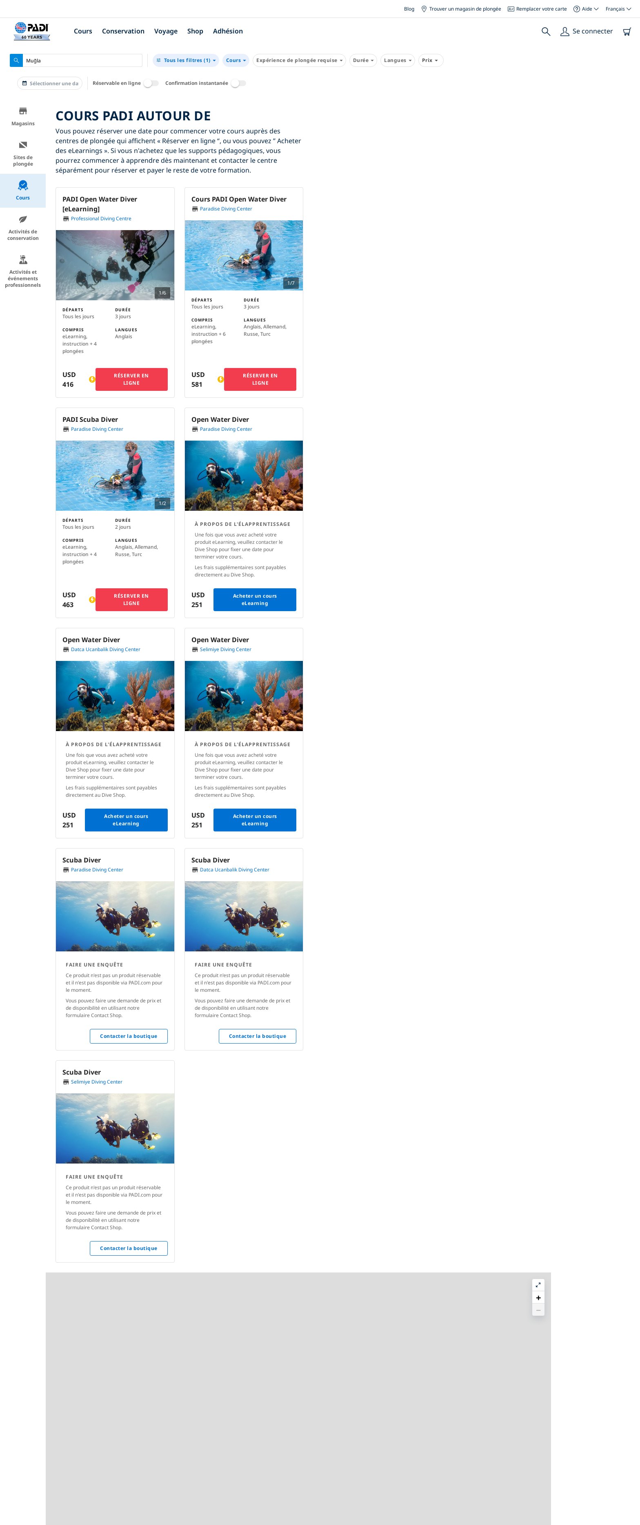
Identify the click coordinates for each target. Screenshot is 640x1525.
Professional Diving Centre (101, 218)
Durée (363, 60)
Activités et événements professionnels (23, 271)
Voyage (166, 31)
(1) (186, 60)
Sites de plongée (23, 153)
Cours (83, 31)
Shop (195, 31)
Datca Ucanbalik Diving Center (105, 649)
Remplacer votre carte (537, 8)
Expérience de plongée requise (299, 60)
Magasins (23, 116)
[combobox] (76, 60)
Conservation (123, 31)
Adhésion (228, 31)
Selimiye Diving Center (225, 649)
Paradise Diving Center (226, 208)
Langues (397, 60)
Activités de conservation (23, 228)
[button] (492, 185)
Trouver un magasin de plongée (461, 8)
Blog (409, 8)
